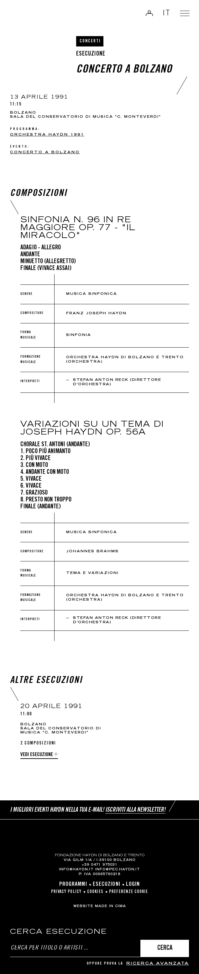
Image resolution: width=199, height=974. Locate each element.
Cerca (164, 948)
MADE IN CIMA (110, 906)
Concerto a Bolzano (45, 152)
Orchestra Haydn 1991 (47, 135)
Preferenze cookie (128, 892)
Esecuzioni (106, 884)
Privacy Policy (66, 892)
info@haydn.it (76, 869)
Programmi (73, 884)
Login (148, 14)
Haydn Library (27, 15)
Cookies (95, 892)
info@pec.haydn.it (117, 869)
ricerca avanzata (157, 964)
